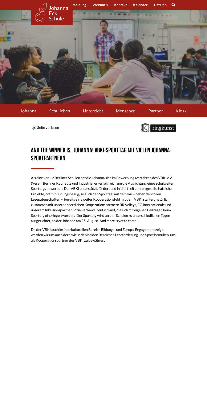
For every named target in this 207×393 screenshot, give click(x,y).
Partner (155, 110)
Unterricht (93, 110)
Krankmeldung (74, 5)
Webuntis (100, 5)
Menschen (126, 110)
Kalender (140, 5)
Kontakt (120, 5)
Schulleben (59, 110)
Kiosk (181, 110)
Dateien (160, 5)
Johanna (28, 110)
